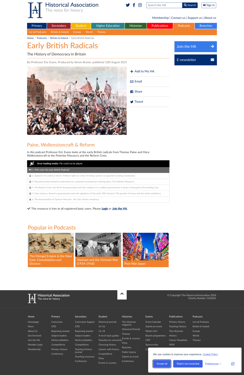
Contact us (178, 17)
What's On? (151, 331)
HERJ (172, 345)
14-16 (102, 326)
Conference (57, 354)
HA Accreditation (59, 340)
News (31, 326)
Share (136, 91)
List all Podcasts (37, 32)
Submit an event (130, 357)
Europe (77, 32)
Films (101, 358)
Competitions (58, 345)
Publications (160, 25)
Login (105, 208)
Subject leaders (59, 336)
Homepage (33, 322)
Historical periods (108, 322)
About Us (33, 331)
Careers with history (109, 349)
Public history (129, 352)
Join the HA (119, 208)
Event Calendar (153, 322)
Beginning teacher (60, 331)
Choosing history (107, 345)
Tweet (136, 101)
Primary (37, 25)
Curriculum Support (85, 322)
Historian (135, 25)
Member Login (35, 345)
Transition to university (110, 340)
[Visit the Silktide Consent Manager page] (233, 364)
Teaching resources (84, 357)
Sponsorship (151, 345)
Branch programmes (155, 336)
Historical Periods (131, 329)
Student (80, 25)
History (173, 336)
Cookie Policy (210, 354)
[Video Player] (98, 163)
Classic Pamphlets (178, 340)
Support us (195, 17)
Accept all (162, 363)
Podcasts (184, 25)
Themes (101, 32)
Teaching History (177, 326)
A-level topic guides (109, 336)
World (89, 32)
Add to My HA (142, 71)
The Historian (176, 331)
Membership (160, 17)
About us (210, 17)
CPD (53, 326)
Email (136, 81)
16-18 (102, 331)
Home (30, 38)
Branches (205, 25)
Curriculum (56, 322)
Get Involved (34, 336)
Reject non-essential (188, 363)
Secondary (59, 25)
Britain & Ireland (60, 32)
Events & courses (107, 363)
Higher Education (108, 25)
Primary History (59, 349)
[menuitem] (37, 26)
